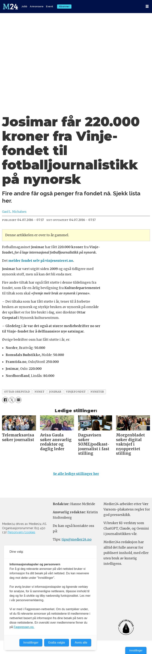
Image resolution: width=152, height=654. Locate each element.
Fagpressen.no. (24, 627)
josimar (55, 391)
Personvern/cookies (21, 532)
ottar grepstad (17, 391)
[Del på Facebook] (5, 400)
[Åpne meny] (147, 6)
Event (49, 6)
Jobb (24, 6)
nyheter (97, 391)
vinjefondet (76, 391)
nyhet (39, 391)
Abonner (64, 6)
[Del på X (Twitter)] (12, 400)
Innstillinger (135, 650)
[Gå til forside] (10, 6)
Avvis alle (81, 642)
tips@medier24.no (77, 539)
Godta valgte (56, 642)
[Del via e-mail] (18, 400)
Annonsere (37, 6)
